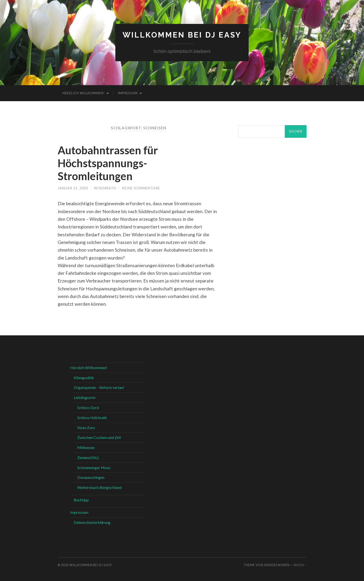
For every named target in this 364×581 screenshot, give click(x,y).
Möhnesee (86, 447)
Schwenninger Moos (94, 467)
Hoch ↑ (300, 565)
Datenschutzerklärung (92, 522)
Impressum (128, 93)
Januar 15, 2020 (73, 188)
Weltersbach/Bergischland (99, 487)
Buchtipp (81, 500)
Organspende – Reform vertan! (99, 387)
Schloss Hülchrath (92, 417)
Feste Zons (86, 427)
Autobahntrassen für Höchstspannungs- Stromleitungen (108, 163)
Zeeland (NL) (88, 457)
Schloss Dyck (88, 407)
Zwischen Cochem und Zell (99, 437)
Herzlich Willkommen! (83, 93)
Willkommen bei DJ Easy (182, 34)
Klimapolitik (84, 377)
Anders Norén (277, 565)
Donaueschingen (90, 477)
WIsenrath (105, 188)
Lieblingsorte (84, 397)
